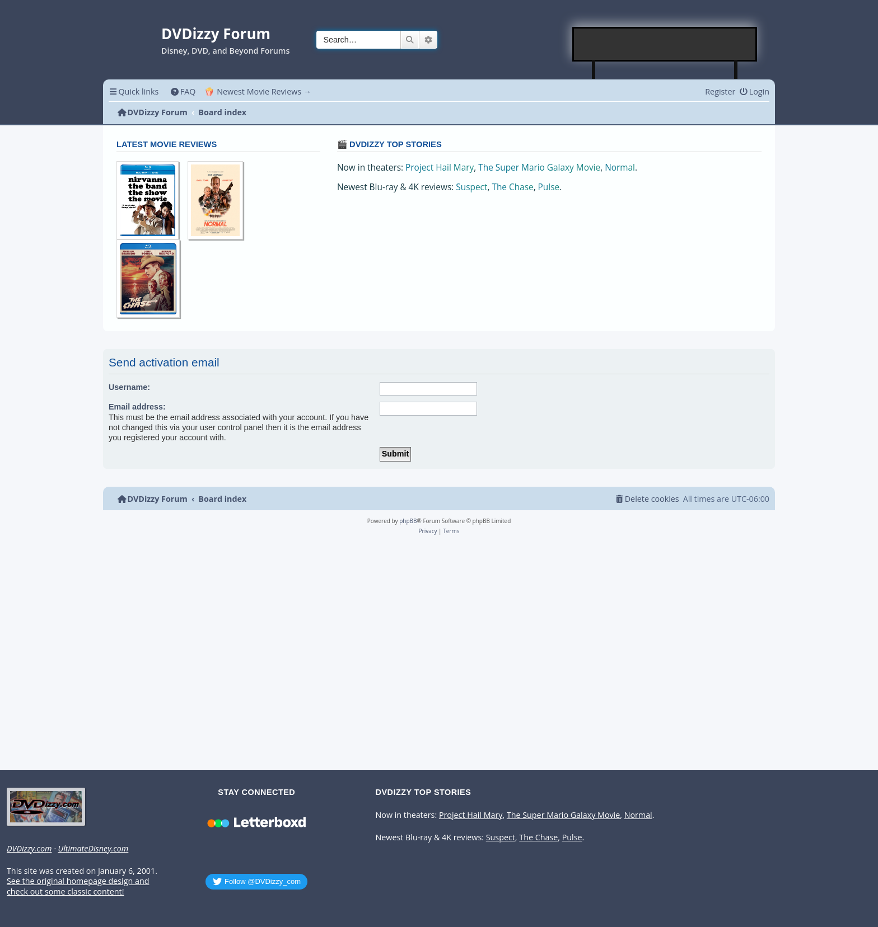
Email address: (137, 406)
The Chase (512, 187)
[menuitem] (182, 91)
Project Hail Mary (439, 167)
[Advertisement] (665, 44)
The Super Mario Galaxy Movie (539, 167)
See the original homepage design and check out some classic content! (78, 886)
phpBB (408, 521)
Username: (129, 387)
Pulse (549, 187)
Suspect (471, 187)
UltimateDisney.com (93, 849)
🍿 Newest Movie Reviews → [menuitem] (257, 91)
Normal (620, 167)
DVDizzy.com (29, 849)
